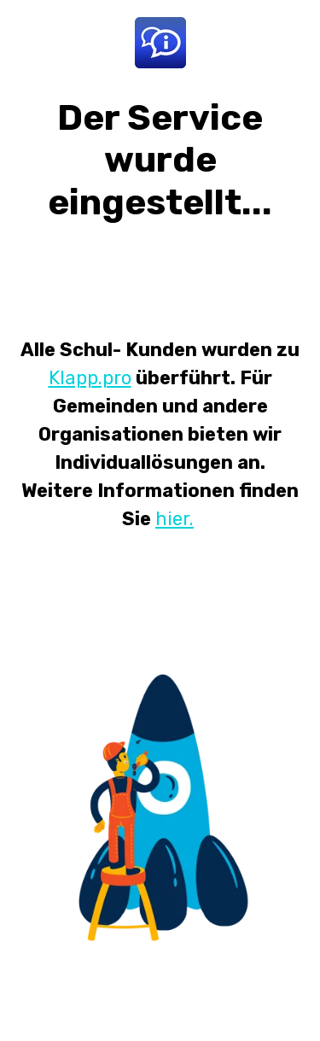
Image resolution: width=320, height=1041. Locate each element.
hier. (174, 518)
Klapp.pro (90, 377)
